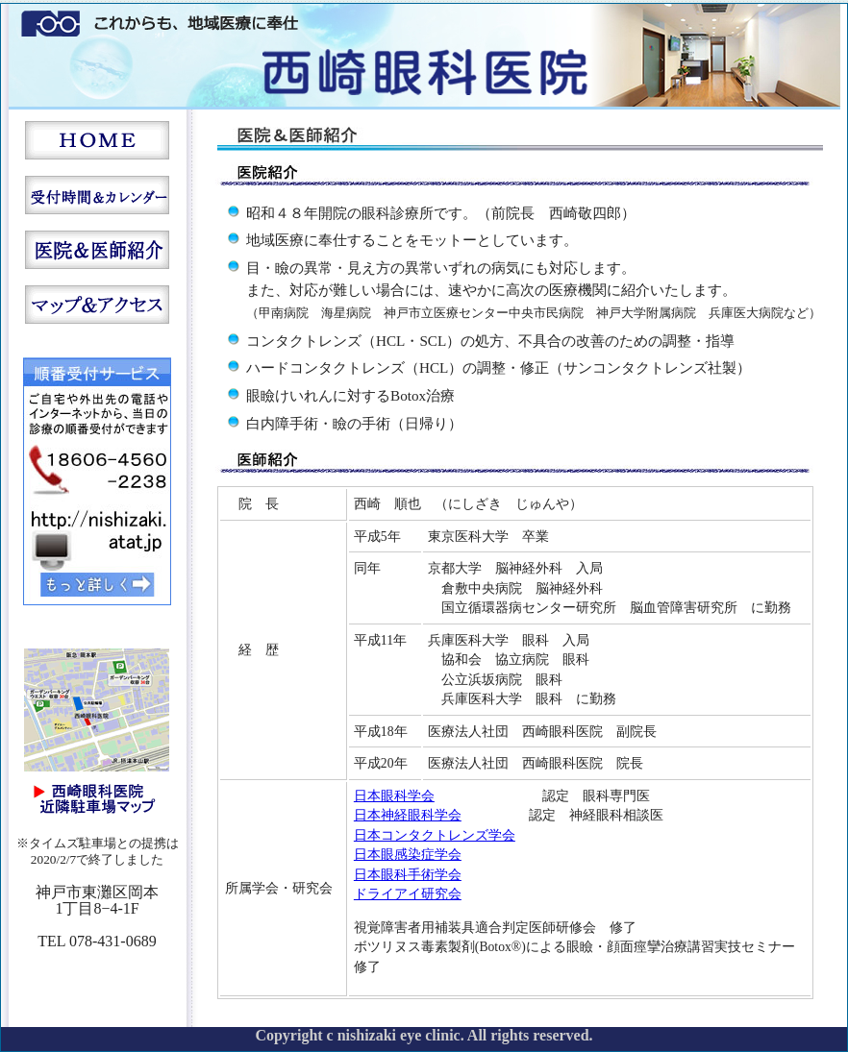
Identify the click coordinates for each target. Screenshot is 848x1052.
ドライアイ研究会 (407, 894)
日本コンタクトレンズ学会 (434, 835)
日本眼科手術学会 (407, 875)
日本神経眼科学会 (407, 815)
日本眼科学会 (394, 796)
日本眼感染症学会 (407, 854)
